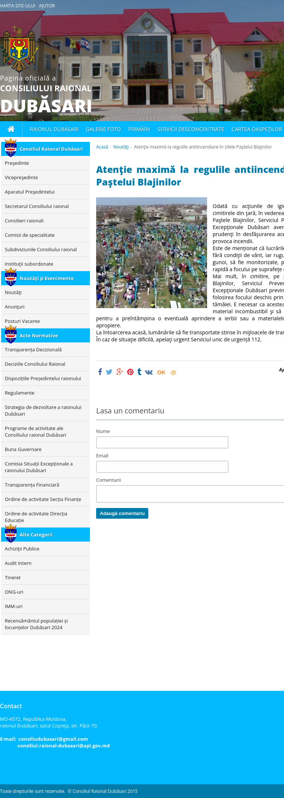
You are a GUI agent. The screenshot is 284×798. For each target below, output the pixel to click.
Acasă (102, 147)
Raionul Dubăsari (54, 129)
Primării (139, 129)
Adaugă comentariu (122, 513)
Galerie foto (103, 129)
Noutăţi (121, 147)
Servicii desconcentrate (191, 129)
